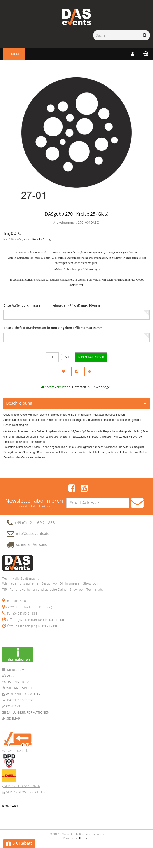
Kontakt (13, 708)
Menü (14, 54)
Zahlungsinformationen (27, 714)
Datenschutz (17, 684)
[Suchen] (116, 35)
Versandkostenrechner (25, 794)
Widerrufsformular (22, 696)
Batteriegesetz (19, 702)
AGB (10, 678)
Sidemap (12, 721)
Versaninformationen (21, 788)
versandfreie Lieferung (37, 239)
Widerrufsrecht (19, 690)
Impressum (15, 672)
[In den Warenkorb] (91, 357)
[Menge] (52, 357)
